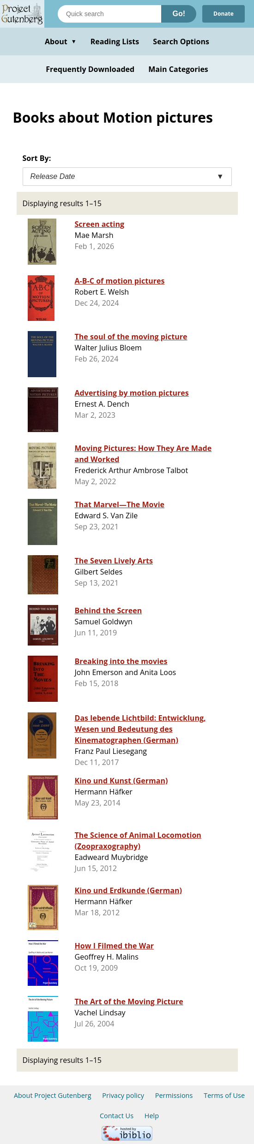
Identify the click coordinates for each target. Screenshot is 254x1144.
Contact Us (116, 1115)
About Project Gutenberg (52, 1095)
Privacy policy (123, 1095)
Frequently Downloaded (90, 69)
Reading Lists (115, 41)
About (61, 41)
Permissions (174, 1095)
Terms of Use (224, 1095)
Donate (223, 14)
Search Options (181, 41)
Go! (178, 14)
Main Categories (178, 69)
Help (152, 1115)
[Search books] (109, 14)
